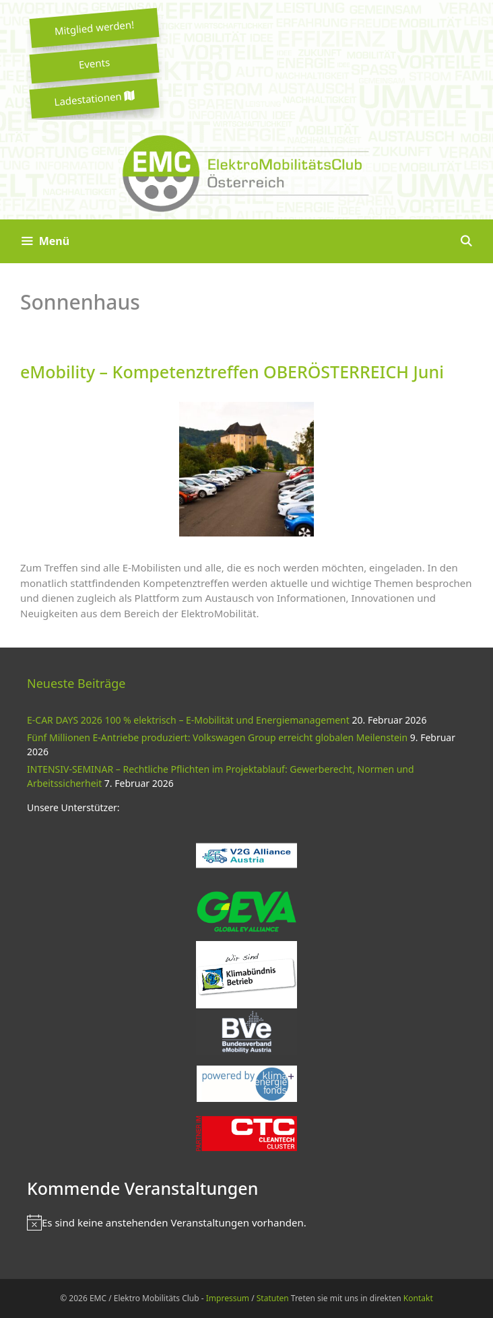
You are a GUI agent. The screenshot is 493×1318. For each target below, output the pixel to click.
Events (94, 63)
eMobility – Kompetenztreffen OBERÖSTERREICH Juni (232, 371)
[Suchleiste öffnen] (465, 241)
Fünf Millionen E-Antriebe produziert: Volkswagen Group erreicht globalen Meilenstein (217, 737)
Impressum (227, 1298)
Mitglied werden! (94, 28)
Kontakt (418, 1298)
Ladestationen (94, 98)
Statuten (273, 1298)
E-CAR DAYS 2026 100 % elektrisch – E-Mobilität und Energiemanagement (188, 720)
